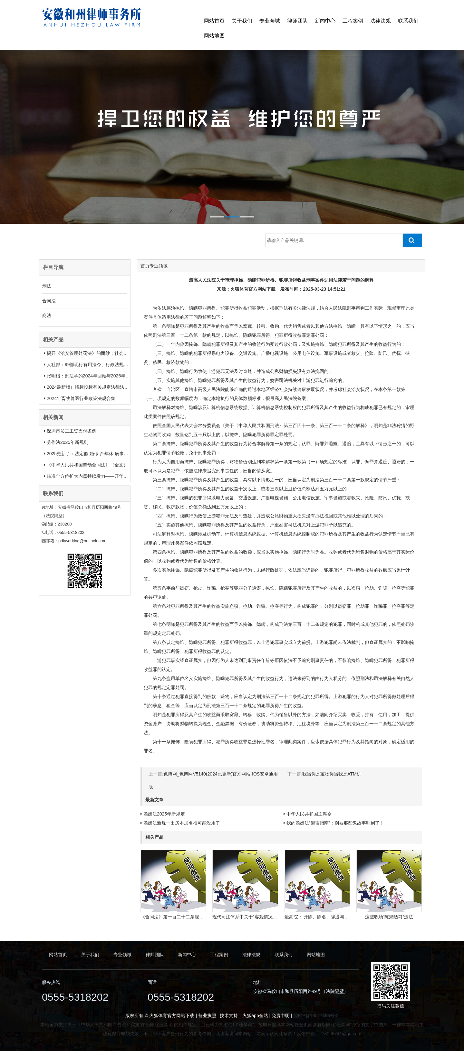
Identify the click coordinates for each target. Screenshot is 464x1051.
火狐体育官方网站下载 (253, 289)
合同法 (49, 300)
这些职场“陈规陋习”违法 (389, 916)
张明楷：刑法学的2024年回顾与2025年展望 (90, 375)
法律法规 (380, 21)
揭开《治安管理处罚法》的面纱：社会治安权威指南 (98, 353)
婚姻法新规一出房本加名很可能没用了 (181, 823)
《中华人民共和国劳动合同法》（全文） (87, 464)
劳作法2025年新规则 (67, 442)
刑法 (46, 285)
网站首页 (214, 21)
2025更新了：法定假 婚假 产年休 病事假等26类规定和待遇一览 (110, 453)
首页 (145, 265)
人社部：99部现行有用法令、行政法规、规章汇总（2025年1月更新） (116, 364)
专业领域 (269, 21)
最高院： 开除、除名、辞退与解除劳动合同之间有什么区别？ (346, 916)
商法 (46, 315)
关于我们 (242, 21)
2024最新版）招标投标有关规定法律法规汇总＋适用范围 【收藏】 (113, 387)
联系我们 (408, 21)
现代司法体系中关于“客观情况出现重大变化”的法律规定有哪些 (274, 916)
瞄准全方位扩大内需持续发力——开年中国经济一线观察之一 (108, 476)
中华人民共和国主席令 (309, 813)
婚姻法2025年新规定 (164, 813)
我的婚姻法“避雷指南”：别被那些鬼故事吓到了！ (335, 823)
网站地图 (214, 35)
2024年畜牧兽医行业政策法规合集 (81, 398)
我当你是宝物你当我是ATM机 (331, 773)
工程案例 (353, 21)
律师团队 (297, 21)
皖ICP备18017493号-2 (316, 1015)
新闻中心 (325, 21)
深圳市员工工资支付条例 (71, 431)
